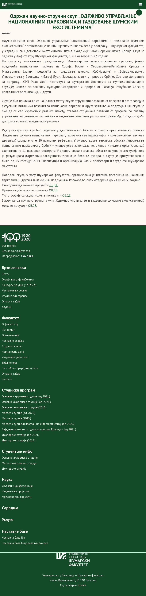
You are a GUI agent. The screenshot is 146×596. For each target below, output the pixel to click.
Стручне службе (12, 346)
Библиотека (9, 362)
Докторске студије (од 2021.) (21, 435)
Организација (10, 335)
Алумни (6, 307)
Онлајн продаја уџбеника (18, 279)
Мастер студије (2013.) (16, 418)
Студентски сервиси (15, 296)
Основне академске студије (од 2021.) (26, 402)
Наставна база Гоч (13, 537)
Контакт (7, 379)
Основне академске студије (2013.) (24, 407)
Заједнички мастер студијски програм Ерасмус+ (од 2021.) (39, 429)
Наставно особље (13, 340)
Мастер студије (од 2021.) (18, 413)
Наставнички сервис (14, 290)
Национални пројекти (15, 491)
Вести (5, 274)
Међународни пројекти (16, 497)
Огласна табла (11, 301)
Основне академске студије (20, 457)
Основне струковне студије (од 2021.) (26, 396)
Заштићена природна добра (20, 368)
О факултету (10, 324)
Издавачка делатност (16, 357)
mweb (82, 585)
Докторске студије (14, 468)
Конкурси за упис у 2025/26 (19, 285)
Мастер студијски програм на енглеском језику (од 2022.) (38, 424)
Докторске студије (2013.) (18, 440)
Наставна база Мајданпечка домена (25, 543)
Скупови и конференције (17, 486)
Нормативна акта (13, 351)
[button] (140, 4)
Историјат (8, 329)
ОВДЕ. (32, 206)
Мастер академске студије (19, 463)
